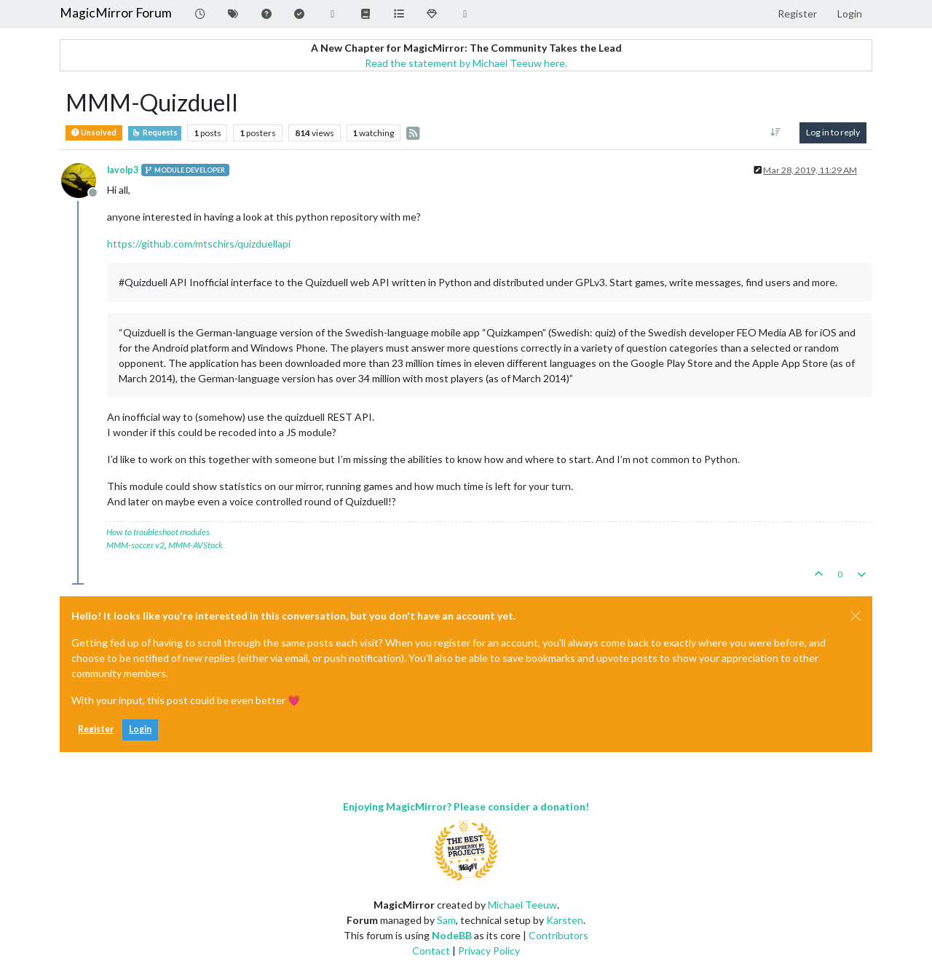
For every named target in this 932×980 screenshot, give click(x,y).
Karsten (564, 920)
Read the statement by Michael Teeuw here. (466, 63)
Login (140, 729)
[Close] (855, 616)
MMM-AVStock (195, 545)
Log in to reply (833, 132)
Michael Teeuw (522, 904)
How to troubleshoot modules (158, 531)
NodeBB (452, 935)
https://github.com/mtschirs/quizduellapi (199, 243)
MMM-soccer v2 (135, 545)
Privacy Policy (489, 950)
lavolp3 (122, 170)
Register (96, 729)
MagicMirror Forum (116, 12)
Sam (446, 920)
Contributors (558, 935)
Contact (431, 950)
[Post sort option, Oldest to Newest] (776, 132)
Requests (155, 132)
